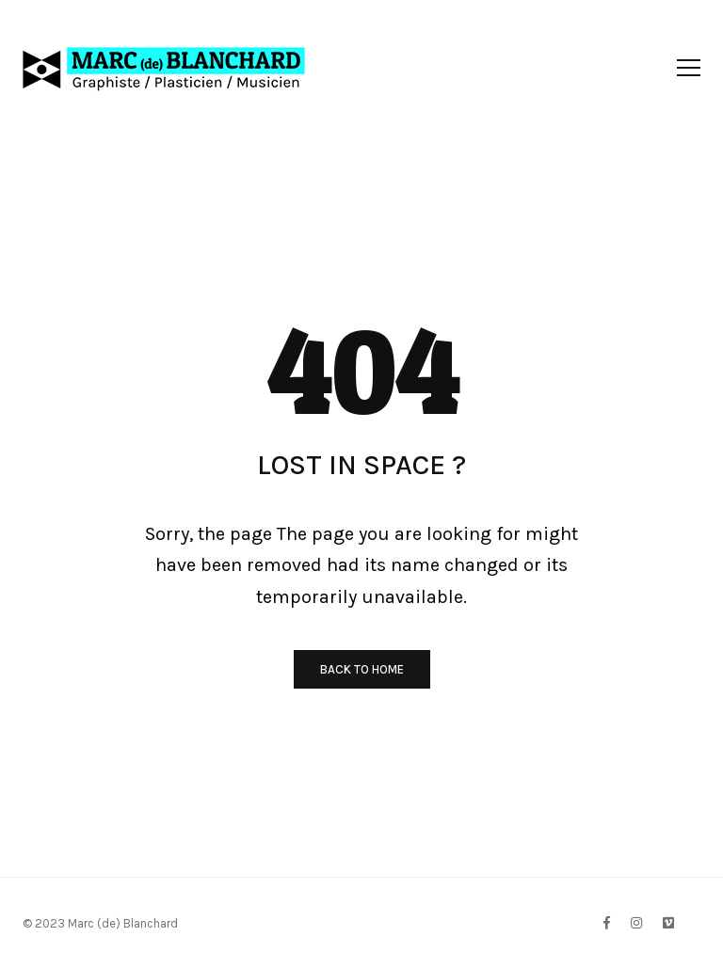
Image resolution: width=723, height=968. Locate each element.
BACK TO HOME (362, 669)
